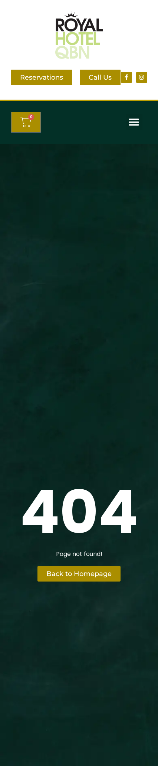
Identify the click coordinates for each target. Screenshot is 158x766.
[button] (134, 122)
